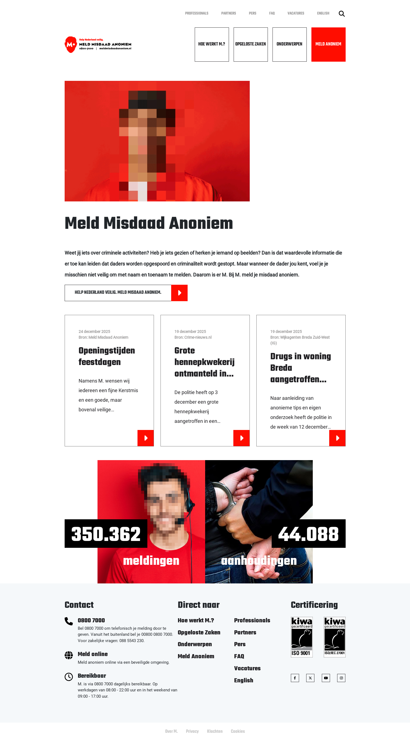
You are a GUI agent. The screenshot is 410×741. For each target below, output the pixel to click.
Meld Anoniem (328, 44)
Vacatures (296, 13)
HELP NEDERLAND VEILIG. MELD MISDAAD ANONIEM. (131, 293)
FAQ (272, 13)
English (323, 13)
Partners (228, 13)
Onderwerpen (289, 44)
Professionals (196, 13)
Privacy (192, 731)
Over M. (171, 731)
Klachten (215, 731)
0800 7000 (91, 621)
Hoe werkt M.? (211, 44)
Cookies (238, 731)
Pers (252, 13)
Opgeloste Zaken (250, 44)
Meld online (93, 655)
